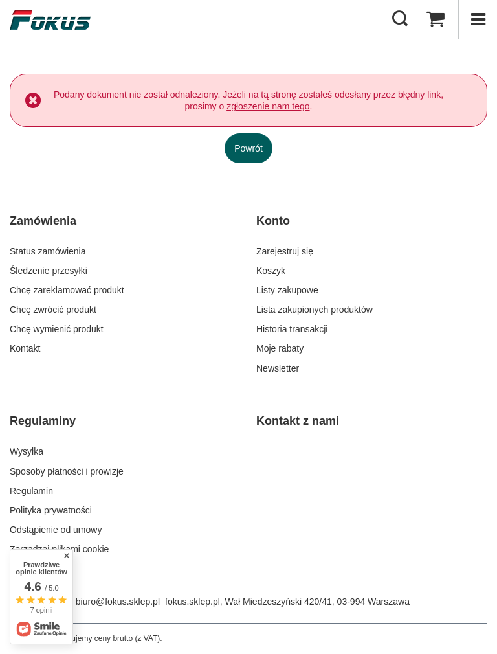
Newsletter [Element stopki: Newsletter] (277, 368)
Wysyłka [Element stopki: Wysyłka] (26, 451)
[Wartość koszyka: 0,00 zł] (435, 19)
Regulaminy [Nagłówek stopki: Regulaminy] (43, 420)
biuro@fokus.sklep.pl (118, 601)
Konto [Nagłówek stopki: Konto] (273, 220)
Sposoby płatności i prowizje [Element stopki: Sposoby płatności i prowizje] (67, 471)
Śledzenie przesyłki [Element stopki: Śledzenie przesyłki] (48, 270)
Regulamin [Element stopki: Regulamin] (31, 491)
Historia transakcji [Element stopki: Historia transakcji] (291, 329)
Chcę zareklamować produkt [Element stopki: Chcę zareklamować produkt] (67, 290)
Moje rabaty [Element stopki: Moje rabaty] (280, 348)
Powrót (248, 148)
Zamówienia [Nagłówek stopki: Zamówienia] (43, 220)
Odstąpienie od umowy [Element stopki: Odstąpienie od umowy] (56, 529)
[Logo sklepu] (50, 20)
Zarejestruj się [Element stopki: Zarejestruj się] (284, 251)
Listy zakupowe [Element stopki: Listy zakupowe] (287, 290)
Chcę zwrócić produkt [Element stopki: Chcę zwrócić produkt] (53, 309)
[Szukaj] (400, 19)
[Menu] (477, 19)
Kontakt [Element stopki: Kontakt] (25, 348)
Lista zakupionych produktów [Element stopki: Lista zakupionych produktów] (314, 309)
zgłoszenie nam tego (267, 106)
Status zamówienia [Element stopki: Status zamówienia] (48, 251)
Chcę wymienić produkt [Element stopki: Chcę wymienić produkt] (57, 329)
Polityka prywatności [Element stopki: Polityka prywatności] (51, 510)
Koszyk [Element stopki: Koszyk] (270, 270)
